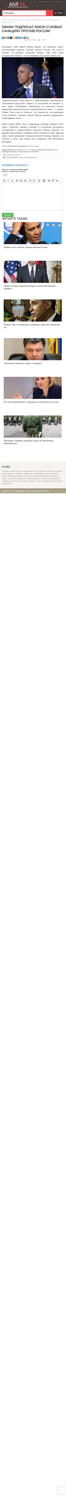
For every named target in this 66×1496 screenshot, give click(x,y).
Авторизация (44, 2)
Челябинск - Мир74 (23, 491)
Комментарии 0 (15, 165)
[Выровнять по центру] (21, 180)
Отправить (7, 215)
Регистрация (58, 2)
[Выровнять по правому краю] (25, 180)
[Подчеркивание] (12, 180)
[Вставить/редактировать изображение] (44, 180)
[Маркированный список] (30, 180)
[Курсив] (8, 180)
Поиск (58, 13)
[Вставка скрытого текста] (57, 180)
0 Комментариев (12, 157)
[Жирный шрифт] (4, 180)
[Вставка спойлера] (53, 180)
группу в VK (25, 150)
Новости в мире (17, 20)
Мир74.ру (5, 20)
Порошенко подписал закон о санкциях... (23, 363)
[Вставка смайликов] (39, 180)
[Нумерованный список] (34, 180)
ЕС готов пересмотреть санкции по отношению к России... (32, 402)
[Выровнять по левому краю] (17, 180)
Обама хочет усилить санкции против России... (26, 247)
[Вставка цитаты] (49, 180)
